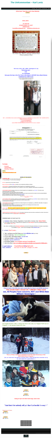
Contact (49, 8)
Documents (39, 8)
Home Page (33, 8)
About (36, 8)
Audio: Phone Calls (44, 8)
